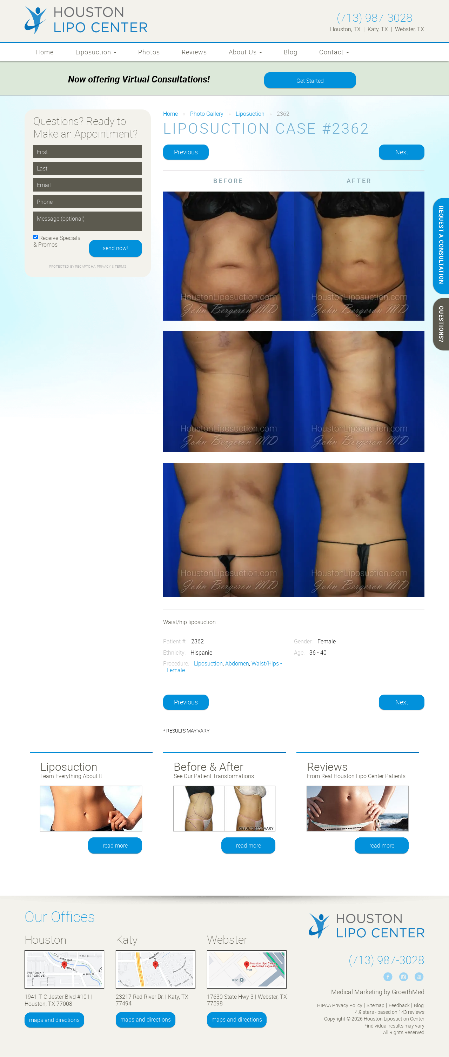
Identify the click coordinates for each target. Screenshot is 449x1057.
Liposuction (95, 52)
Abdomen (237, 664)
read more (115, 846)
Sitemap (375, 1005)
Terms (120, 267)
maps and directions (54, 1020)
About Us (245, 52)
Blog (290, 52)
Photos (149, 52)
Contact (334, 52)
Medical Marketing (356, 992)
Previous (186, 152)
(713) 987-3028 (375, 17)
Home (44, 52)
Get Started (310, 81)
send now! (115, 249)
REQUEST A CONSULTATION (441, 245)
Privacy (104, 267)
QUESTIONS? (441, 324)
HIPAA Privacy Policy (339, 1005)
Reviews (194, 52)
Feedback (399, 1005)
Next (401, 152)
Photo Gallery (206, 114)
